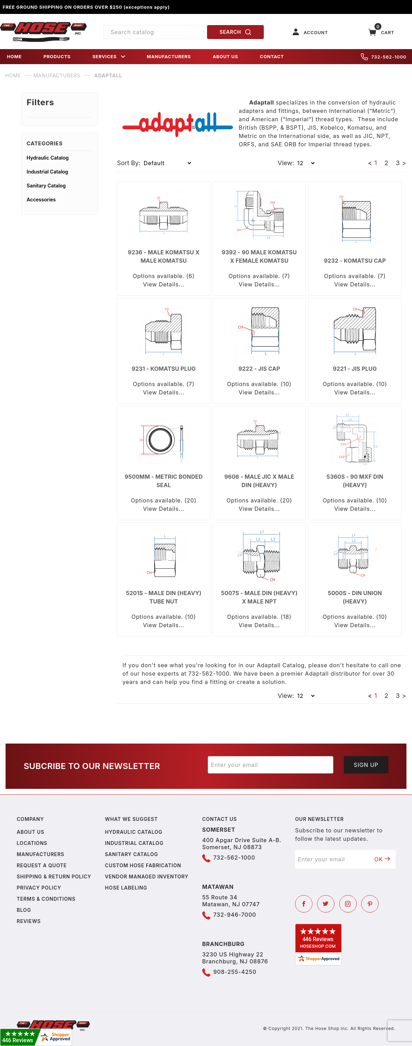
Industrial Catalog (47, 172)
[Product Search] (153, 32)
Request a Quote (42, 865)
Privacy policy (39, 888)
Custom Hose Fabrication (143, 865)
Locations (32, 843)
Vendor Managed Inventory (147, 876)
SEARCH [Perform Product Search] (236, 32)
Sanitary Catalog (46, 186)
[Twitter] (325, 904)
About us (30, 832)
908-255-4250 (234, 971)
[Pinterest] (370, 904)
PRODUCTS (57, 56)
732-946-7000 (234, 914)
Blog (24, 910)
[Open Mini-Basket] (381, 32)
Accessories (41, 199)
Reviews (29, 921)
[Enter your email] (270, 765)
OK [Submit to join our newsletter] (382, 859)
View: (286, 163)
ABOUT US (225, 56)
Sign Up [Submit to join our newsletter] (366, 764)
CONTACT (272, 56)
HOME (14, 56)
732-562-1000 (383, 56)
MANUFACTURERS (169, 56)
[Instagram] (348, 904)
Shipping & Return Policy (54, 876)
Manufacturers (40, 854)
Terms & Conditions (46, 899)
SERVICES (110, 56)
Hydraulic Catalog (48, 158)
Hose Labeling (126, 888)
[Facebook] (303, 904)
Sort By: (129, 163)
